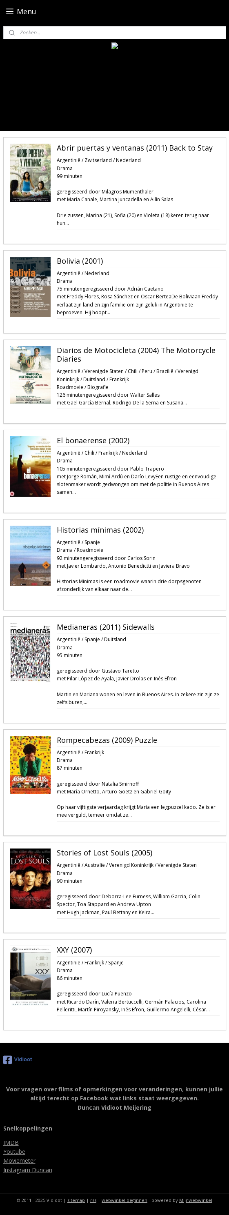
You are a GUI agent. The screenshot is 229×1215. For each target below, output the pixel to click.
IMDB (11, 1142)
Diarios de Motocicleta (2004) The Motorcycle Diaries (136, 355)
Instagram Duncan (27, 1170)
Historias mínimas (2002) (100, 530)
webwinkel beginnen (124, 1200)
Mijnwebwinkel (195, 1200)
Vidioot (17, 1060)
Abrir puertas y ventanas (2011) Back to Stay (135, 148)
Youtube (14, 1151)
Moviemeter (19, 1160)
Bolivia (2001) (80, 261)
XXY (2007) (74, 950)
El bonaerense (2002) (93, 440)
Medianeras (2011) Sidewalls (106, 627)
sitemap (76, 1200)
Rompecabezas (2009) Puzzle (107, 740)
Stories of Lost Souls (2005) (104, 853)
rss (93, 1200)
